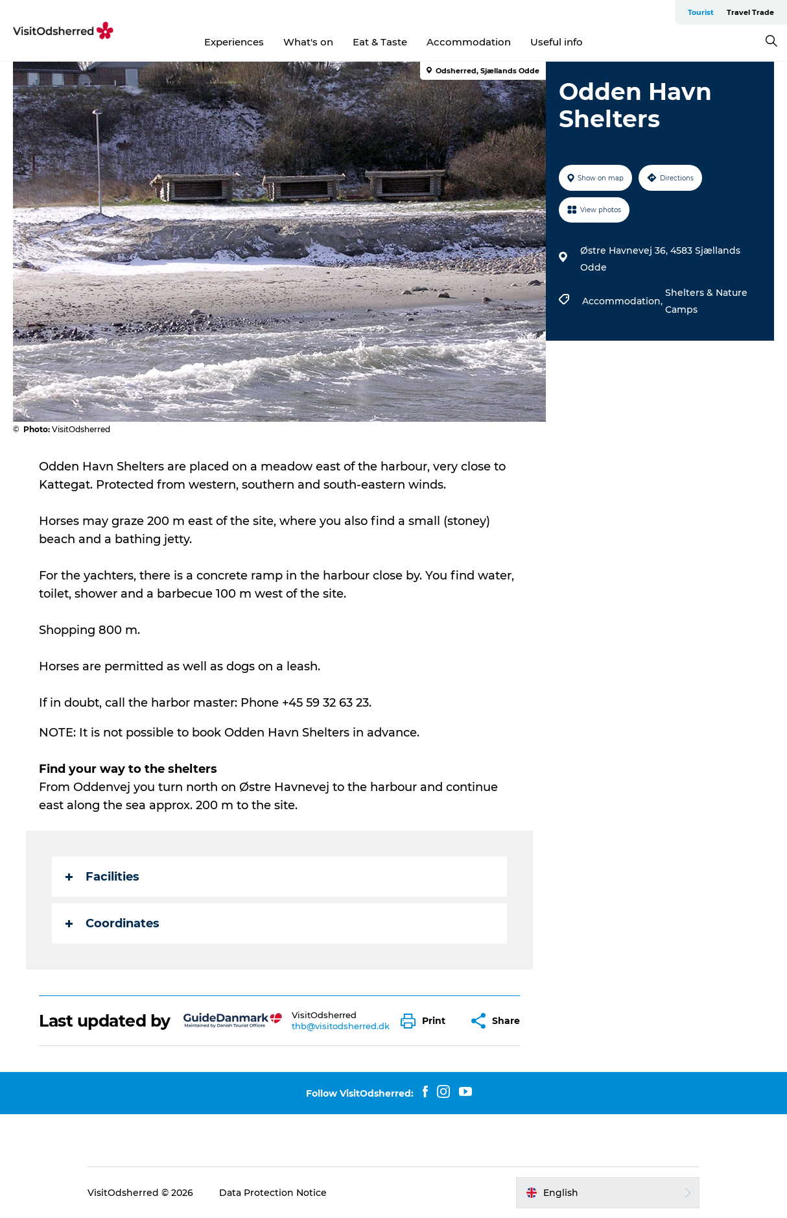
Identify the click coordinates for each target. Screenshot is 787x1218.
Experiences (234, 42)
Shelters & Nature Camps (706, 301)
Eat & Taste (380, 42)
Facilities (102, 877)
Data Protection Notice (273, 1193)
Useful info (556, 42)
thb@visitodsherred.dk (341, 1026)
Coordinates (112, 923)
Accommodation (469, 42)
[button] (426, 1021)
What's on (308, 42)
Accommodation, (623, 301)
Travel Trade (750, 12)
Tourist (701, 12)
